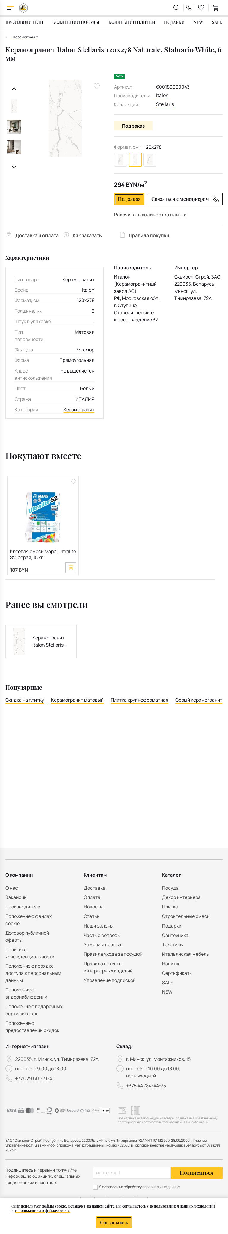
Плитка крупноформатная (139, 700)
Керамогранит (78, 409)
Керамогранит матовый (77, 700)
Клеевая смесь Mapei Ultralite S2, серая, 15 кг (43, 554)
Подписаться (196, 1172)
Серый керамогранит (198, 700)
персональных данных (161, 1186)
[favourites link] (201, 7)
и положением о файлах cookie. (42, 1210)
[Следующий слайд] (14, 167)
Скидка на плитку (24, 700)
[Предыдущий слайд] (14, 89)
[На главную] (23, 7)
